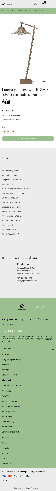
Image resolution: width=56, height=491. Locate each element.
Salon (4, 443)
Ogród (4, 458)
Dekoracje (6, 463)
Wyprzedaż (7, 354)
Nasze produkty (17, 11)
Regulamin (30, 336)
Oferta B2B (6, 380)
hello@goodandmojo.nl (27, 281)
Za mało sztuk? (8, 427)
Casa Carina (6, 11)
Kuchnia (5, 453)
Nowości (5, 364)
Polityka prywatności (11, 406)
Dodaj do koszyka (28, 138)
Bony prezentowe (9, 375)
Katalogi (5, 370)
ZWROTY (6, 396)
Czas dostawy (8, 422)
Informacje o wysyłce (11, 411)
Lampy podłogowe (41, 11)
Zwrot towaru (7, 416)
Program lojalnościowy (11, 359)
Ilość (3, 127)
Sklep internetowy (25, 488)
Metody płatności (9, 401)
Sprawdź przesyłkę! (10, 432)
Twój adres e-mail (8, 324)
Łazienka (5, 448)
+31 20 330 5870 (24, 278)
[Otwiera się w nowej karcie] (37, 307)
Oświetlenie (29, 11)
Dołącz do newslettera (15, 331)
